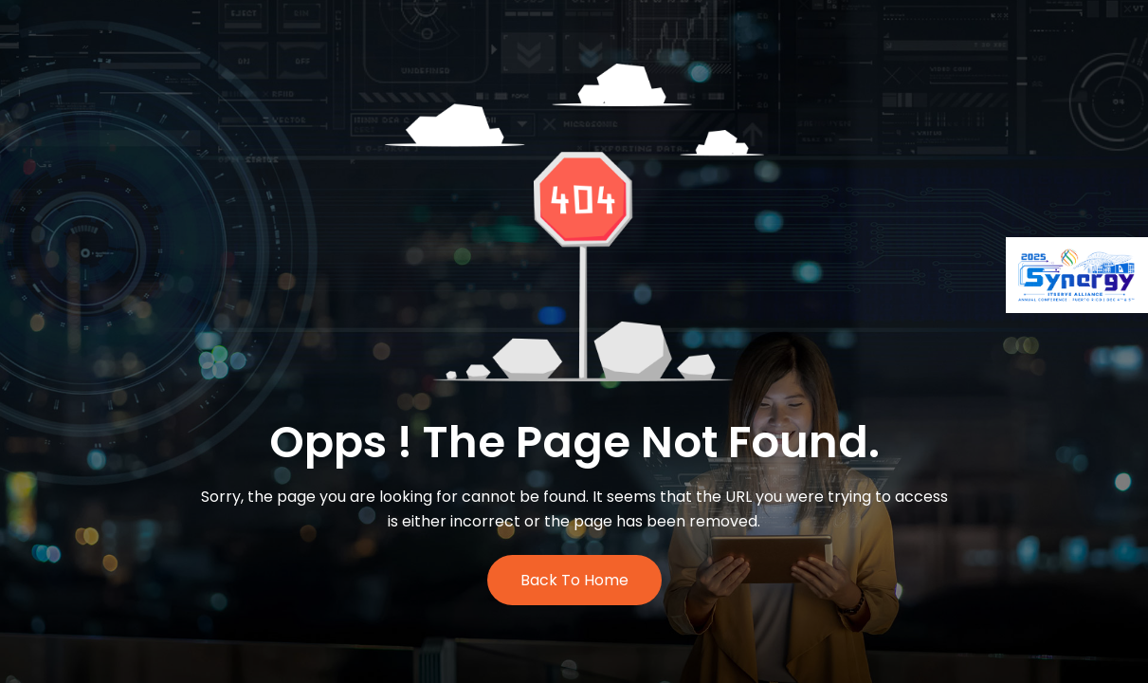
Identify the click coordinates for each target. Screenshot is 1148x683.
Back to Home (574, 580)
